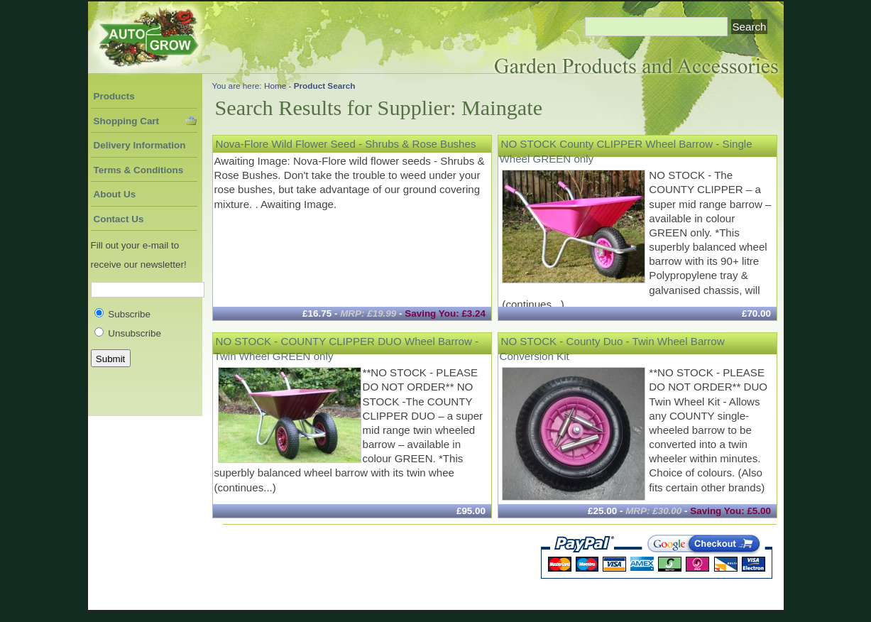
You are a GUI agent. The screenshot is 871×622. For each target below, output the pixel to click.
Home (275, 85)
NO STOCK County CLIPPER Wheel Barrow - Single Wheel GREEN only (626, 151)
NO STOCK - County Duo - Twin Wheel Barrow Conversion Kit (612, 348)
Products (114, 96)
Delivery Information (140, 145)
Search (750, 27)
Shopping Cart (127, 121)
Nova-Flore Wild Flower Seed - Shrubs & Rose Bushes (346, 144)
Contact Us (119, 219)
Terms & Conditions (139, 170)
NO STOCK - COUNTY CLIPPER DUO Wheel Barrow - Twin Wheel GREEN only (346, 348)
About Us (115, 194)
